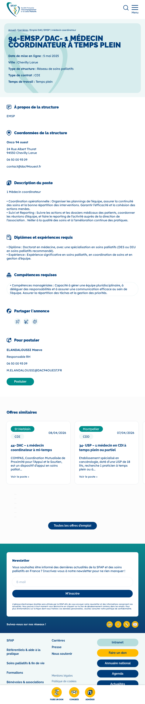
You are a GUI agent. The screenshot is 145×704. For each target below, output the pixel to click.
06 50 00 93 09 (17, 159)
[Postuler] (20, 381)
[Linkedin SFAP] (109, 626)
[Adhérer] (90, 694)
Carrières (23, 30)
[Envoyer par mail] (17, 321)
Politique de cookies (64, 681)
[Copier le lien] (35, 321)
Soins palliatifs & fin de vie (26, 663)
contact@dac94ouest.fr (24, 166)
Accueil (12, 30)
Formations (15, 672)
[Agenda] (117, 673)
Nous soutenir (62, 654)
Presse (57, 647)
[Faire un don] (56, 694)
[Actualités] (117, 684)
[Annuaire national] (117, 663)
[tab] (15, 503)
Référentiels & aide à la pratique (23, 652)
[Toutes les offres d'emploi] (72, 525)
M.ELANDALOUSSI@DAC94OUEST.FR (34, 370)
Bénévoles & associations (25, 682)
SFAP (10, 640)
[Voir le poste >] (38, 476)
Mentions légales (62, 675)
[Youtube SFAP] (135, 626)
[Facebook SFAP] (118, 626)
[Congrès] (74, 694)
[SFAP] (21, 15)
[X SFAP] (126, 626)
